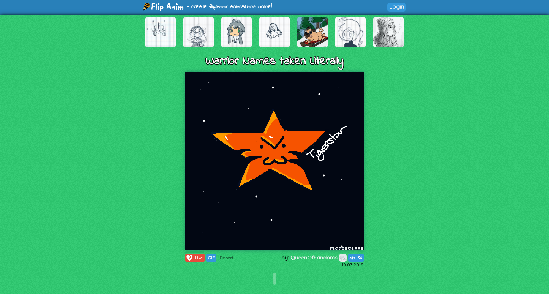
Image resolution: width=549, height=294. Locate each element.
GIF (211, 258)
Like (194, 258)
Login (396, 6)
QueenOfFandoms (318, 257)
